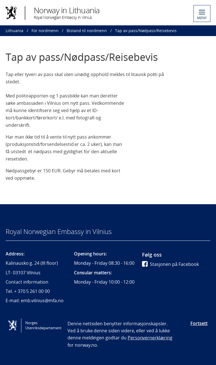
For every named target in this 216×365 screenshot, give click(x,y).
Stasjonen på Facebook (170, 264)
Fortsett (199, 323)
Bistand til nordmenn (87, 30)
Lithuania (14, 30)
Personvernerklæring (150, 338)
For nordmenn (45, 30)
